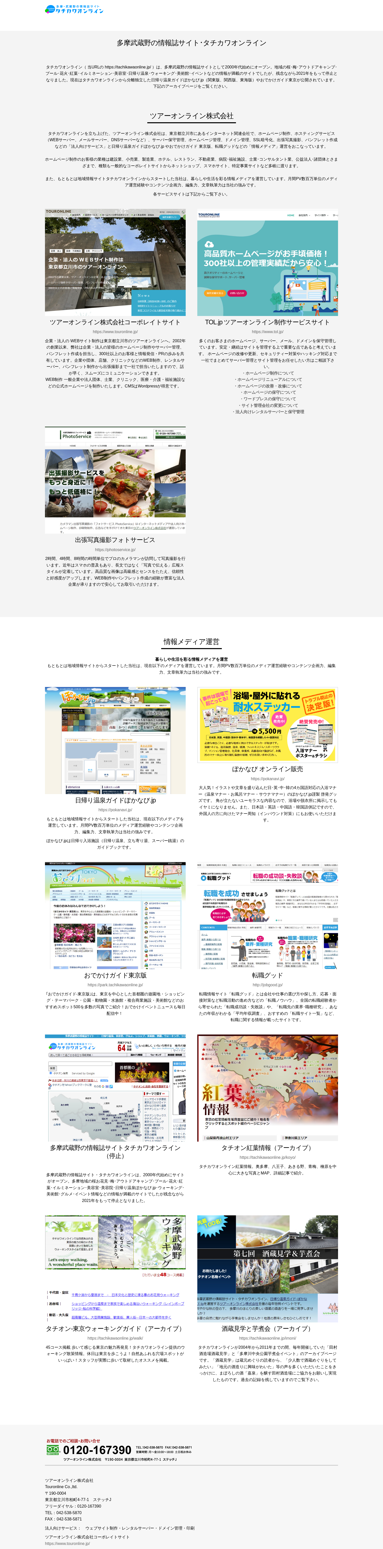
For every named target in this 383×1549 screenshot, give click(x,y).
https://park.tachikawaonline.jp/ (115, 985)
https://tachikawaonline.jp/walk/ (115, 1338)
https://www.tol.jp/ (267, 332)
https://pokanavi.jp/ (115, 810)
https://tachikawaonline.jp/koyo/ (268, 1157)
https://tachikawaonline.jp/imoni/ (267, 1338)
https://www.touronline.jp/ (115, 332)
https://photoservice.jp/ (115, 550)
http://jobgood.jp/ (267, 985)
